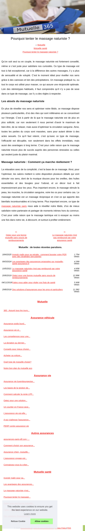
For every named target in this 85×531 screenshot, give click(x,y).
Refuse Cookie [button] (18, 521)
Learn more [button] (30, 514)
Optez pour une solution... (15, 400)
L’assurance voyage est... (15, 458)
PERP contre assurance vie (16, 426)
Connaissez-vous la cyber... (16, 465)
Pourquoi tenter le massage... (17, 497)
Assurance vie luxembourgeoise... (19, 381)
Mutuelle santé (40, 48)
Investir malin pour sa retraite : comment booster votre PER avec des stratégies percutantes (39, 256)
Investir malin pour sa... (14, 478)
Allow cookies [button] (42, 521)
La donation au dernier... (15, 343)
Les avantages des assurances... (19, 484)
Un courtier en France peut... (17, 407)
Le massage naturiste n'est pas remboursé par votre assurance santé (64, 237)
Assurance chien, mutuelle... (17, 452)
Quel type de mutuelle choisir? (17, 362)
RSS (69, 528)
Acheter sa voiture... (13, 355)
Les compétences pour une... (17, 336)
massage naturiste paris (14, 206)
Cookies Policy (60, 528)
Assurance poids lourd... (15, 324)
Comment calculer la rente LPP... (19, 394)
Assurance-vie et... (12, 330)
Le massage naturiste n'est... (17, 490)
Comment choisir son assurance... (19, 445)
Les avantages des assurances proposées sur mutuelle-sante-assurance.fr (37, 263)
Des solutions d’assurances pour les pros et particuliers (37, 290)
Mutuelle (41, 45)
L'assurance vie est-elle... (15, 413)
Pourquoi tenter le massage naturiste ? (40, 52)
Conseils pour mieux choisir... (17, 349)
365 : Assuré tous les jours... (17, 310)
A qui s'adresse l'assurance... (17, 420)
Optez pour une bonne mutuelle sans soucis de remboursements (16, 237)
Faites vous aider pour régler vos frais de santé (33, 282)
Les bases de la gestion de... (17, 388)
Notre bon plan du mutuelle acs (18, 368)
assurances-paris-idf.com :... (17, 439)
